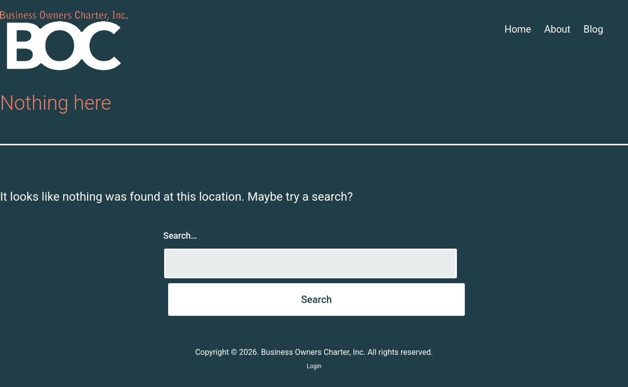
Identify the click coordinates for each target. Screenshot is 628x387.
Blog (593, 29)
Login (314, 366)
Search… (180, 235)
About (557, 29)
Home (517, 29)
